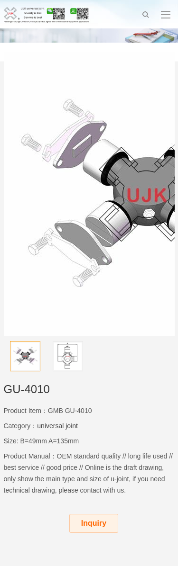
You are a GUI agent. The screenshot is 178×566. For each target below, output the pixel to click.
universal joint (57, 426)
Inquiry (93, 523)
